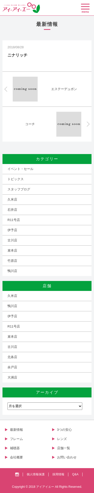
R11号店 (13, 220)
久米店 (12, 199)
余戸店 (12, 367)
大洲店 (12, 377)
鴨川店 (12, 271)
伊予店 (12, 230)
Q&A (75, 474)
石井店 (12, 210)
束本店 (12, 250)
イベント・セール (20, 169)
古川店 (12, 240)
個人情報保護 (36, 474)
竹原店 (12, 261)
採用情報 (58, 474)
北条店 (12, 357)
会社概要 (16, 457)
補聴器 (15, 448)
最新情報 (16, 430)
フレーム (16, 439)
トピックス (15, 179)
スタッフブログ (18, 189)
